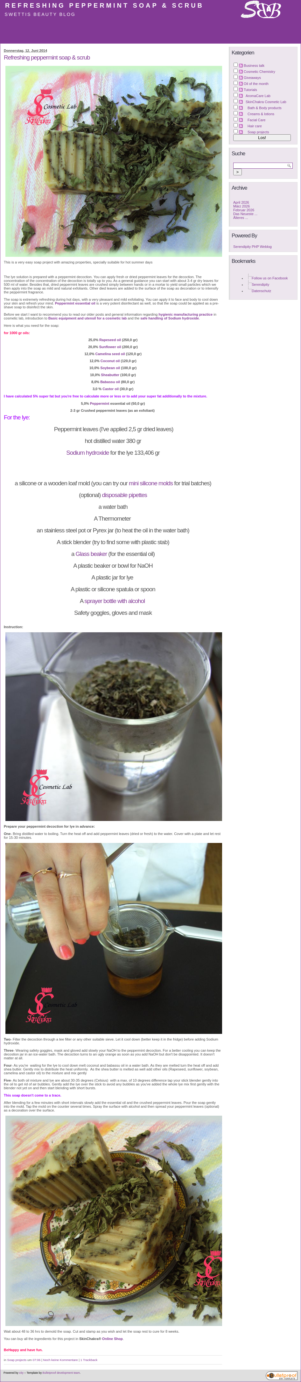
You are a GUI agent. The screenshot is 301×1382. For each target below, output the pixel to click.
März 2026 (241, 206)
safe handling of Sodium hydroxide (169, 318)
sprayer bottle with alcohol (115, 601)
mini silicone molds (151, 483)
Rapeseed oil (110, 340)
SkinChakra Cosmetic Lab (266, 102)
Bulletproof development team (61, 1372)
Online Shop (112, 1339)
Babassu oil (110, 382)
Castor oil (110, 389)
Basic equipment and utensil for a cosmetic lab (87, 318)
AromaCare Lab (258, 96)
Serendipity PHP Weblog (252, 247)
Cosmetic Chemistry (259, 72)
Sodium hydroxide (87, 452)
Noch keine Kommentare (60, 1360)
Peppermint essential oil (75, 303)
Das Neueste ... (245, 214)
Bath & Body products (265, 108)
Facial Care (256, 120)
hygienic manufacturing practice (185, 314)
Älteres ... (240, 218)
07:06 (36, 1360)
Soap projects (17, 1360)
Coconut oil (110, 361)
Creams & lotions (261, 114)
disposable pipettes (124, 495)
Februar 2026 (243, 210)
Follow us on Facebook (270, 278)
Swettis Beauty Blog (40, 14)
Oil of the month (256, 84)
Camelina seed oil (110, 354)
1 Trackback (89, 1360)
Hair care (255, 126)
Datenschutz (261, 291)
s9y (21, 1372)
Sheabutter (110, 375)
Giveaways (252, 78)
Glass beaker (91, 554)
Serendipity (260, 284)
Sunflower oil (110, 347)
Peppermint (99, 403)
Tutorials (250, 90)
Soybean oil (110, 368)
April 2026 (241, 202)
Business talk (254, 65)
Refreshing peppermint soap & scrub (104, 5)
